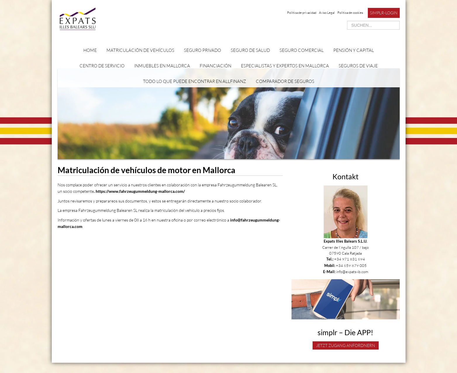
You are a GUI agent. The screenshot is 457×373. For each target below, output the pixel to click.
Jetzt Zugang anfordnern (345, 345)
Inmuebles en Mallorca (162, 66)
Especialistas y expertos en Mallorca (285, 66)
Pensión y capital (353, 50)
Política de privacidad (301, 13)
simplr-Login (384, 12)
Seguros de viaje (358, 66)
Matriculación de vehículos (140, 50)
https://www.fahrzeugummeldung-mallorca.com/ (141, 191)
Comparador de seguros (285, 81)
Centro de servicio (102, 66)
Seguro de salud (250, 50)
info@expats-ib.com (352, 271)
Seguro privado (202, 50)
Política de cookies (350, 13)
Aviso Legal (327, 13)
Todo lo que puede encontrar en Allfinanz (194, 81)
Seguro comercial (302, 50)
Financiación (215, 66)
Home (90, 50)
